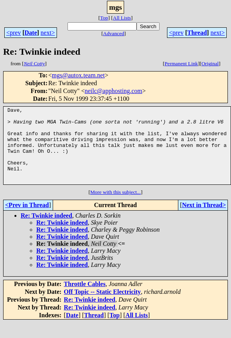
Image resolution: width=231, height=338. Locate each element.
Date (31, 32)
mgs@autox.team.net (78, 75)
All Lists (122, 18)
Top (104, 18)
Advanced (113, 33)
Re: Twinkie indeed (46, 230)
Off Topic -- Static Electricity (102, 307)
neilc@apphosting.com (113, 91)
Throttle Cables (85, 299)
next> (48, 32)
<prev (13, 32)
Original (210, 63)
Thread (197, 32)
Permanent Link (181, 63)
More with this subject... (115, 207)
